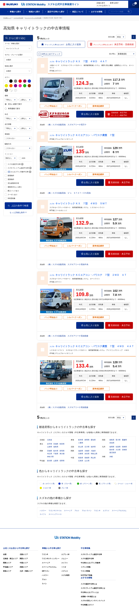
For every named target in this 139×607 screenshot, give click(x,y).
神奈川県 (50, 457)
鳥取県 (80, 458)
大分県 (118, 450)
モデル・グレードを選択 (14, 55)
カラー (7, 77)
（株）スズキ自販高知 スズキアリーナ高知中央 (67, 264)
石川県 (87, 447)
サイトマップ (90, 601)
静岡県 (87, 440)
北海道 (49, 440)
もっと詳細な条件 (18, 212)
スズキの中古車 (18, 18)
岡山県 (93, 458)
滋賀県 (80, 451)
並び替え (112, 54)
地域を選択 (9, 66)
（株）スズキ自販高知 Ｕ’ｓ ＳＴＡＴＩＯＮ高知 (69, 193)
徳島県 (111, 440)
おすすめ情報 (96, 12)
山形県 (49, 447)
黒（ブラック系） (105, 484)
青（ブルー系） (67, 484)
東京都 (62, 454)
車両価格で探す (12, 109)
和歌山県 (94, 454)
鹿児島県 (112, 453)
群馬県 (62, 451)
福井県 (93, 447)
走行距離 (8, 124)
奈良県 (87, 454)
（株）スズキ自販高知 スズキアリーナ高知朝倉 (67, 336)
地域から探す (34, 12)
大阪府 (93, 451)
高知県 (111, 443)
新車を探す (114, 3)
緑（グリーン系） (86, 484)
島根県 (87, 458)
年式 (6, 114)
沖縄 (111, 457)
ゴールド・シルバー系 (125, 484)
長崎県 (124, 447)
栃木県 (55, 451)
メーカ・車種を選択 (12, 43)
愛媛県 (124, 440)
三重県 (80, 443)
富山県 (80, 447)
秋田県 (62, 444)
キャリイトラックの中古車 (33, 18)
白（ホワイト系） (49, 484)
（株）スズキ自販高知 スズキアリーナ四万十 (66, 125)
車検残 (7, 134)
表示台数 (111, 37)
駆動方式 (8, 144)
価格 (6, 95)
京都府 (87, 451)
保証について (77, 12)
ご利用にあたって (104, 601)
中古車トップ (7, 18)
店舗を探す (100, 3)
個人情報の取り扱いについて (125, 601)
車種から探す (15, 12)
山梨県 (55, 461)
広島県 (80, 461)
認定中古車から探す (56, 12)
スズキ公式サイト (103, 6)
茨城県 (49, 451)
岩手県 (49, 444)
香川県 (118, 440)
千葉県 (55, 454)
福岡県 (111, 447)
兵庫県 (80, 454)
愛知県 (93, 440)
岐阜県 (80, 440)
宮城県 (55, 444)
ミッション (9, 154)
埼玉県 (49, 454)
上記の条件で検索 (18, 205)
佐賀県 (118, 447)
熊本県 (111, 450)
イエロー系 (47, 488)
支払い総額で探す (13, 104)
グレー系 (64, 488)
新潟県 (49, 461)
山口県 (87, 461)
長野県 (62, 461)
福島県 (55, 447)
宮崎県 (124, 450)
